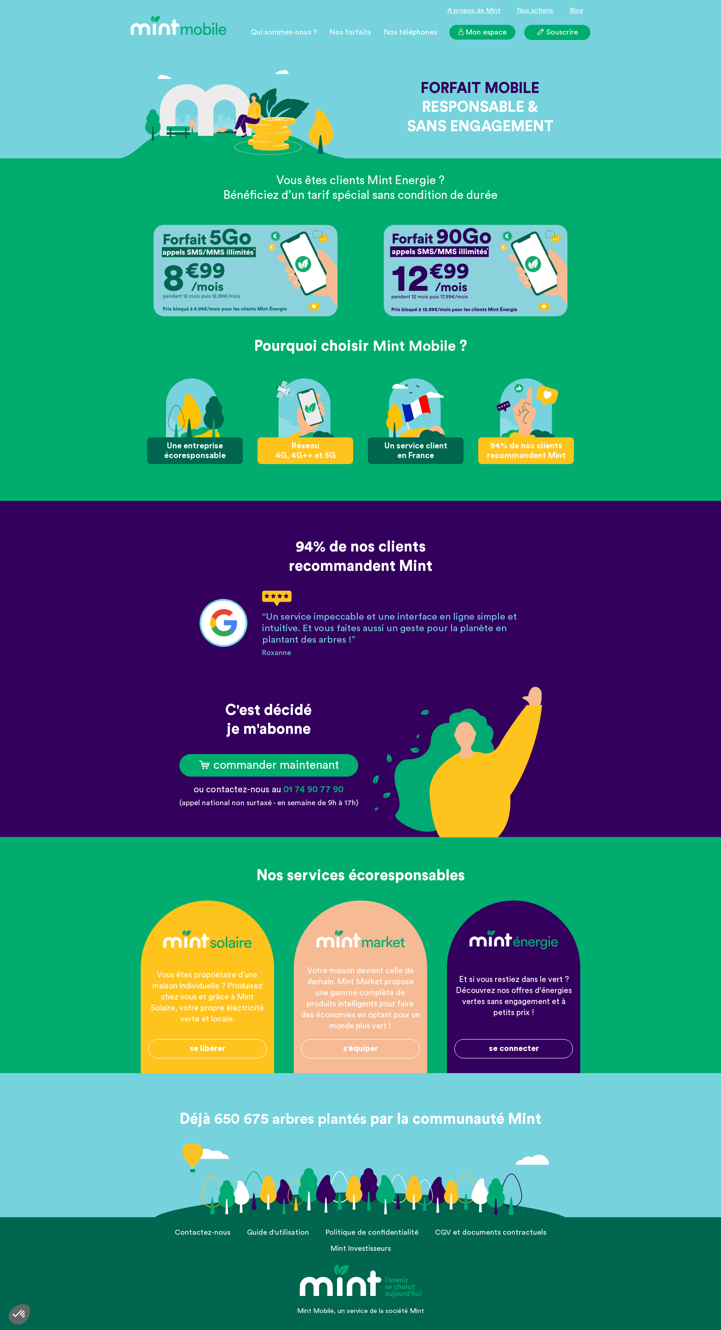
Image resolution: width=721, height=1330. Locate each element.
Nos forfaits (350, 32)
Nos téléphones (410, 32)
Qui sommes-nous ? (284, 32)
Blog (576, 10)
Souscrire (557, 31)
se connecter (514, 1048)
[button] (19, 1314)
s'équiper (360, 1048)
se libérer (207, 1048)
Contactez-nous (202, 1232)
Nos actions (535, 10)
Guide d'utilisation (278, 1232)
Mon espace (482, 32)
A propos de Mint (473, 10)
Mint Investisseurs (361, 1248)
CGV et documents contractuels (490, 1232)
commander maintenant (269, 765)
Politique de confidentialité (372, 1232)
